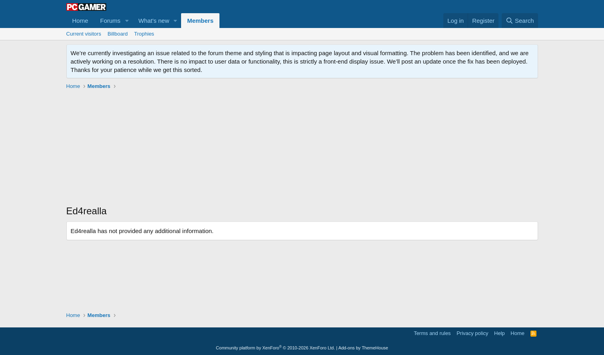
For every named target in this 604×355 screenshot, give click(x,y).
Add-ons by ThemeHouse (363, 347)
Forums (110, 20)
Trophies (144, 34)
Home (80, 20)
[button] (126, 20)
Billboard (118, 34)
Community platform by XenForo (275, 347)
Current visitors (83, 34)
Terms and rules (432, 333)
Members (200, 20)
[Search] (520, 20)
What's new (153, 20)
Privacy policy (472, 333)
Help (499, 333)
